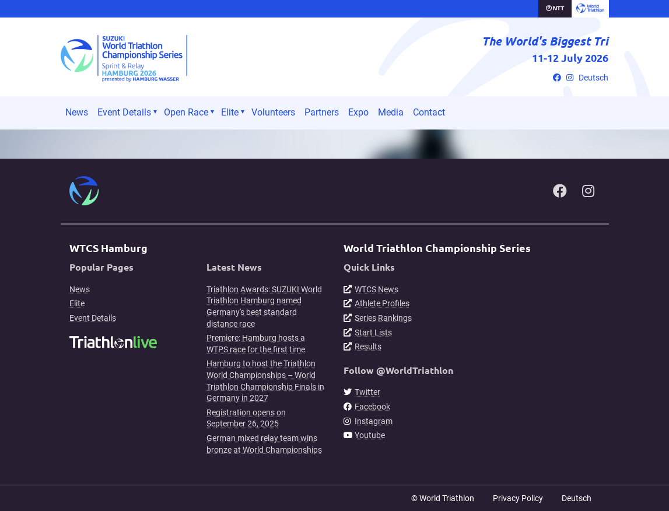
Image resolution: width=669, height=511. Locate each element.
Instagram (374, 421)
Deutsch (593, 78)
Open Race (186, 112)
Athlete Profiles (382, 303)
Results (368, 346)
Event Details (124, 112)
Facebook (372, 406)
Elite (230, 112)
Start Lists (373, 332)
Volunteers (273, 112)
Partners (321, 112)
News (76, 112)
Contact (429, 112)
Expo (358, 112)
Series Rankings (383, 318)
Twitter (367, 392)
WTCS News (376, 289)
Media (391, 112)
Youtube (370, 435)
